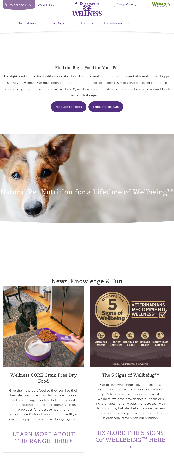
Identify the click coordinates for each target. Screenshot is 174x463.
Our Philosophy (28, 23)
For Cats (87, 23)
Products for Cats (106, 107)
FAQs (88, 9)
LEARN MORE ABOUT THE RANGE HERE (43, 437)
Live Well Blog (45, 4)
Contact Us (92, 4)
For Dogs (57, 23)
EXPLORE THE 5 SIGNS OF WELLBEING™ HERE (130, 439)
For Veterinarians (116, 23)
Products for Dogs (68, 107)
